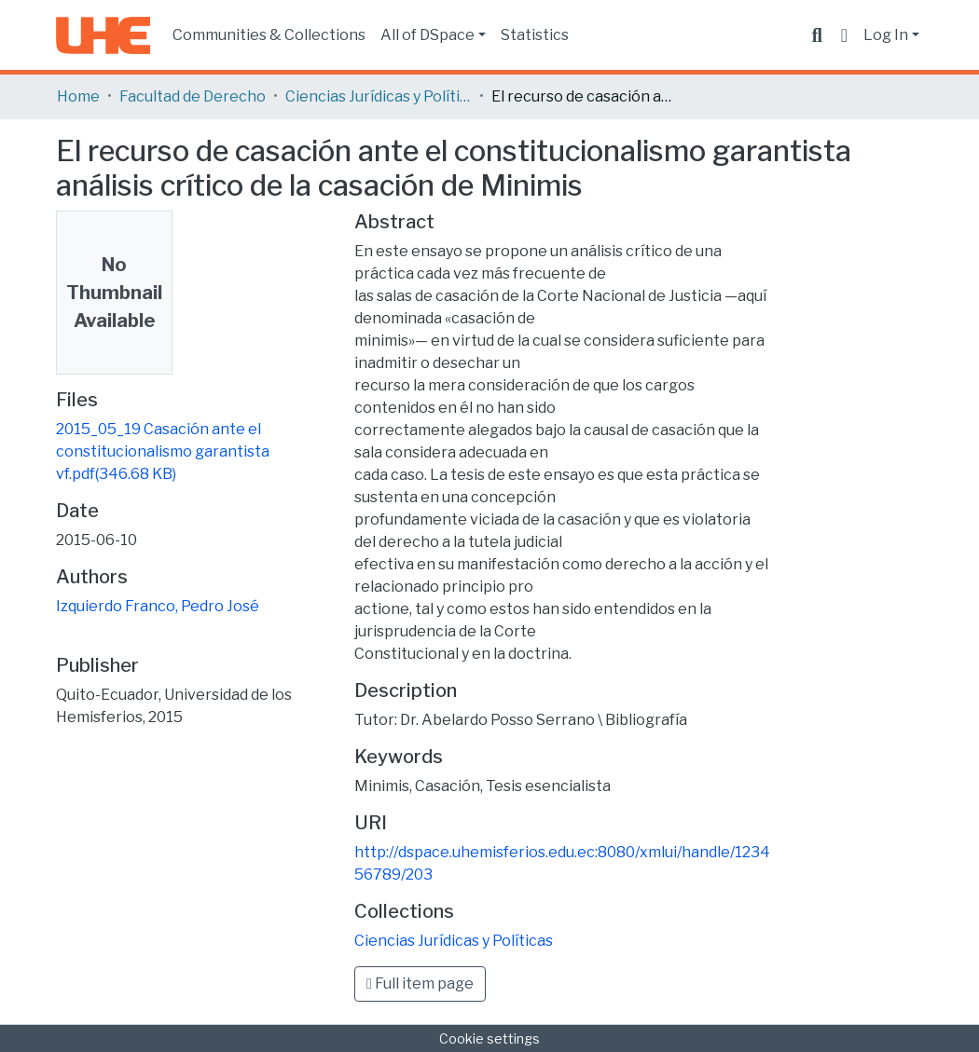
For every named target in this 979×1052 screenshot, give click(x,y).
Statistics (535, 35)
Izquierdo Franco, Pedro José (157, 606)
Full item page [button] (420, 983)
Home (78, 96)
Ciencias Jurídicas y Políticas (378, 96)
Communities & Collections (268, 35)
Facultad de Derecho (192, 96)
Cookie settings (489, 1038)
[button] (844, 35)
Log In (885, 35)
